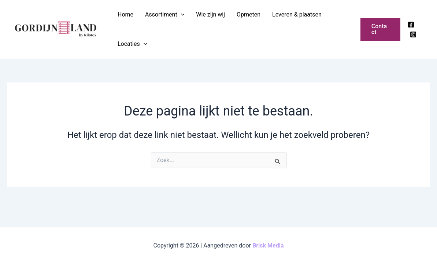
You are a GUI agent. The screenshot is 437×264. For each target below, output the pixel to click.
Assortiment (164, 14)
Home (125, 14)
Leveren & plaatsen (297, 14)
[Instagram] (413, 34)
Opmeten (248, 14)
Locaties (132, 44)
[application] (181, 14)
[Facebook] (411, 24)
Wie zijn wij (210, 14)
